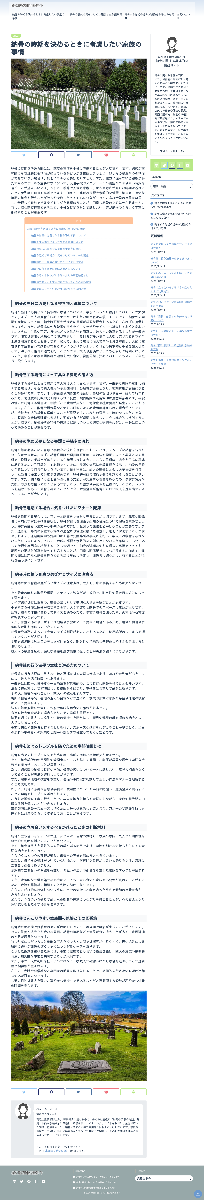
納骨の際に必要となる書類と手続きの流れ (56, 248)
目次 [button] (78, 221)
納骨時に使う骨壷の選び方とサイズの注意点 (57, 262)
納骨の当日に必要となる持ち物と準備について (58, 235)
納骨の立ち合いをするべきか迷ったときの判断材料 (61, 282)
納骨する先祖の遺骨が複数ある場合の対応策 (149, 16)
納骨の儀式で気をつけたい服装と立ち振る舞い (96, 16)
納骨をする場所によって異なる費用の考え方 (57, 242)
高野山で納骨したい (57, 1150)
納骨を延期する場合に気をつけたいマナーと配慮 (60, 255)
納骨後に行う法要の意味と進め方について (56, 268)
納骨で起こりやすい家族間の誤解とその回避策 (58, 288)
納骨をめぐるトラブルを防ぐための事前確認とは (60, 275)
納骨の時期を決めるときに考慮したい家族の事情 (38, 16)
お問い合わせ (183, 16)
